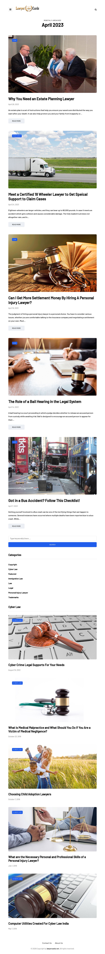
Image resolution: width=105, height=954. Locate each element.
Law (14, 40)
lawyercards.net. (53, 949)
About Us (59, 943)
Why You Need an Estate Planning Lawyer (41, 99)
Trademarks (13, 597)
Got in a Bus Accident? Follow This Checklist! (44, 500)
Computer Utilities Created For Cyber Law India (38, 923)
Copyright (12, 564)
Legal (10, 588)
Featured (17, 136)
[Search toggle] (95, 9)
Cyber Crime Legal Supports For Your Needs (36, 665)
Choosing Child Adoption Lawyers (29, 794)
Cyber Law (12, 569)
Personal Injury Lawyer (18, 592)
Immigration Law (15, 578)
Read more (16, 121)
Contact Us (47, 943)
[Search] (52, 538)
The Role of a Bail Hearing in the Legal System (44, 401)
